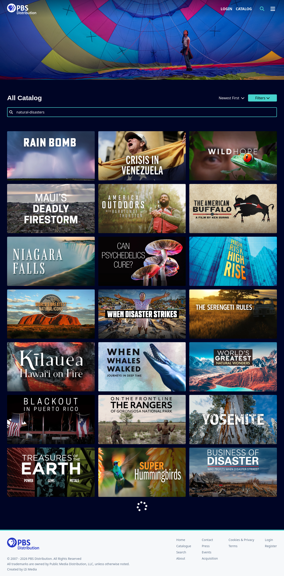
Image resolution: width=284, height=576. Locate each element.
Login (226, 8)
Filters (262, 98)
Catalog (244, 8)
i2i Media (30, 569)
